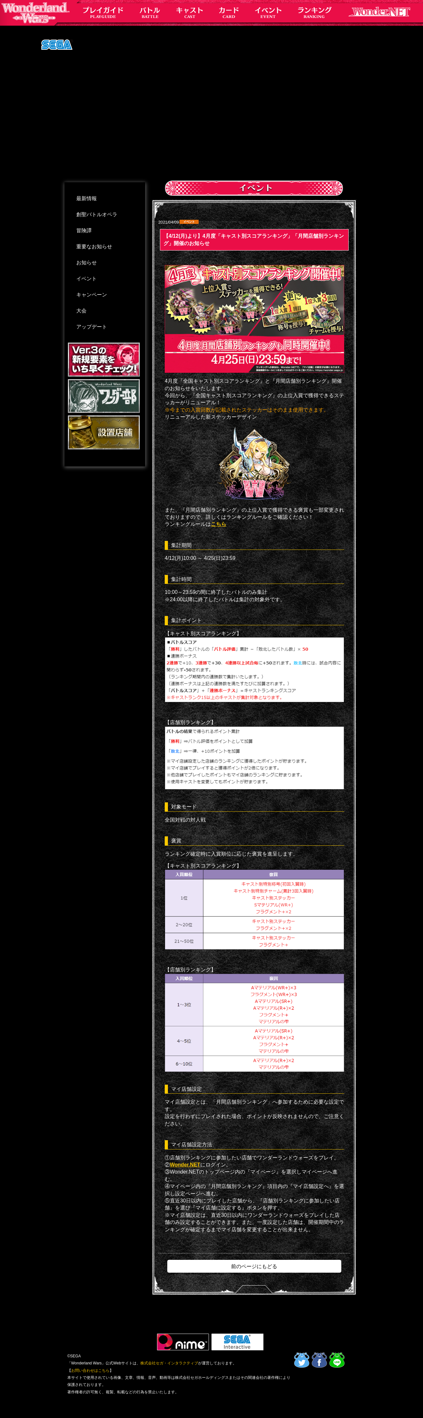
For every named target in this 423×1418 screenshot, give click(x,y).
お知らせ (86, 262)
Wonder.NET (185, 1164)
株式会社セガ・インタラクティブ (169, 1363)
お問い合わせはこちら (90, 1370)
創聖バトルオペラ (96, 214)
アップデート (91, 326)
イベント (86, 278)
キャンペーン (91, 294)
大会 (81, 310)
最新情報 (86, 198)
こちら (218, 524)
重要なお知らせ (94, 246)
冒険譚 (84, 230)
